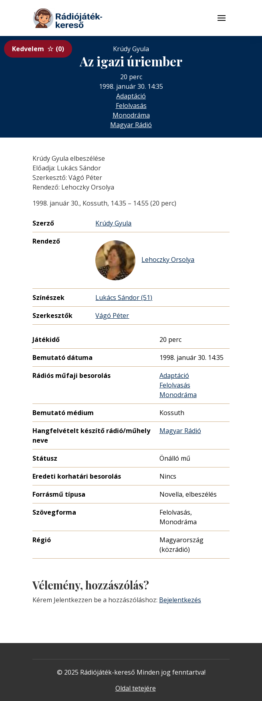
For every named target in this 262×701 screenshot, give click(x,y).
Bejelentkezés (180, 599)
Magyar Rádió (131, 124)
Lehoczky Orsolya (144, 260)
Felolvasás (131, 105)
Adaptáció (131, 96)
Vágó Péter (112, 315)
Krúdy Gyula (113, 223)
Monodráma (131, 115)
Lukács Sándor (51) (123, 297)
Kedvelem (38, 49)
